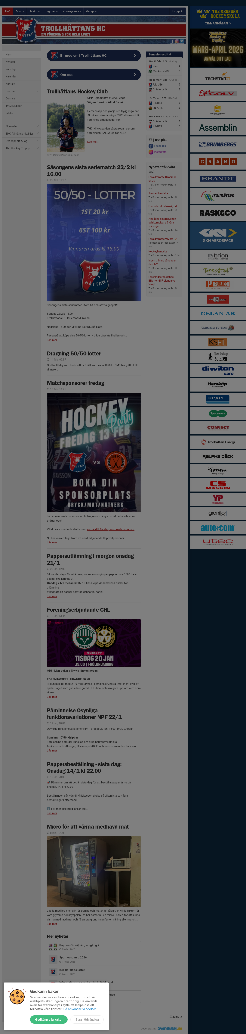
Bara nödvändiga (87, 1019)
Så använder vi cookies (80, 1009)
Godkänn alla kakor (49, 1019)
